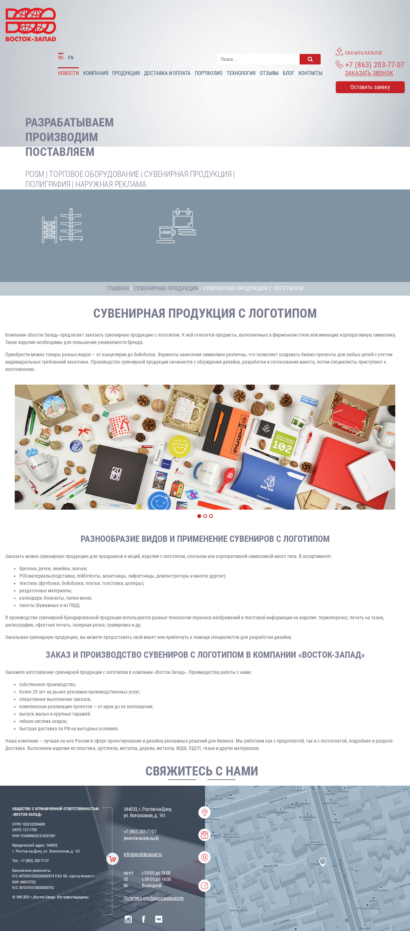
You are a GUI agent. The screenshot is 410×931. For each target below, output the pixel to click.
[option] (205, 447)
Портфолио (209, 73)
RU (60, 57)
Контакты (310, 73)
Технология (241, 73)
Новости (68, 73)
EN (71, 57)
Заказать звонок (369, 73)
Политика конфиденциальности (154, 898)
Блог (288, 73)
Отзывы (269, 73)
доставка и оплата (167, 73)
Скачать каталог (359, 51)
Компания (95, 73)
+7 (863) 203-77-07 (370, 64)
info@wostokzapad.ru (143, 854)
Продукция (125, 73)
